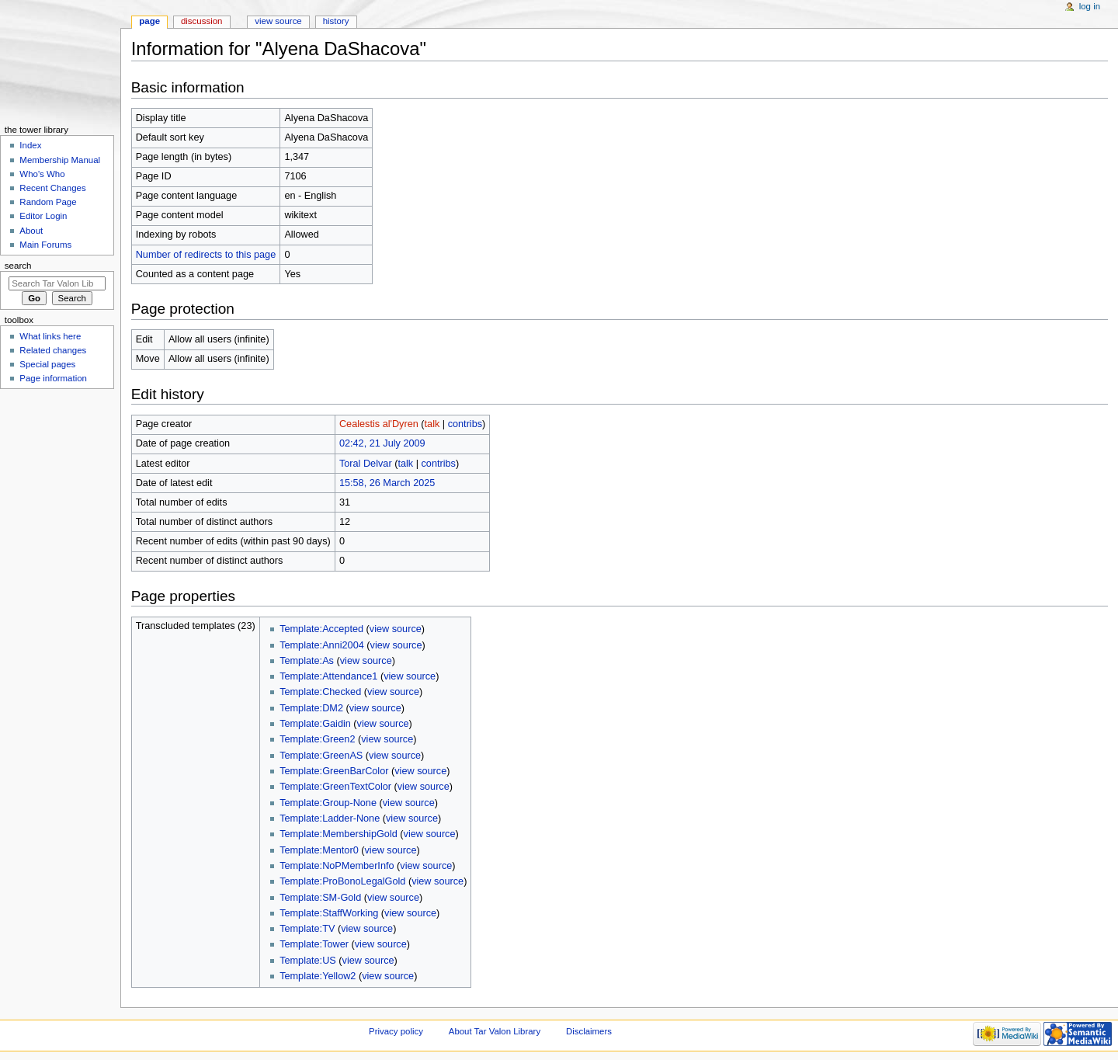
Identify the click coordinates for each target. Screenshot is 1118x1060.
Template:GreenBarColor (334, 771)
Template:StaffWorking (329, 913)
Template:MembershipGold (339, 834)
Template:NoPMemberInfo (337, 865)
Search (18, 265)
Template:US (308, 960)
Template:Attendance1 (328, 676)
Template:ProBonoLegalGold (342, 881)
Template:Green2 (317, 739)
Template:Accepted (321, 629)
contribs (465, 424)
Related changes (52, 350)
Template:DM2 (311, 708)
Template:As (307, 660)
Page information (53, 378)
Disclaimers (589, 1031)
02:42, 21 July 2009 (382, 443)
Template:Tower (314, 944)
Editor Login (43, 216)
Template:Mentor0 (319, 850)
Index (30, 145)
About (31, 230)
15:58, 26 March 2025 (387, 483)
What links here (50, 336)
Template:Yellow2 (318, 976)
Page (149, 21)
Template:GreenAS (321, 755)
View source (278, 21)
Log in (1089, 6)
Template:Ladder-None (330, 818)
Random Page (47, 202)
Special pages (47, 364)
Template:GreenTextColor (335, 786)
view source (396, 629)
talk (432, 424)
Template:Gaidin (315, 723)
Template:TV (307, 928)
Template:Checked (320, 691)
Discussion (201, 21)
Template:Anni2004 (322, 645)
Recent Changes (52, 188)
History (336, 21)
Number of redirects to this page (206, 254)
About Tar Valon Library (494, 1031)
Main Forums (45, 244)
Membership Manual (59, 160)
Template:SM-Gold (320, 897)
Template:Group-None (328, 803)
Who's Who (41, 174)
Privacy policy (396, 1031)
